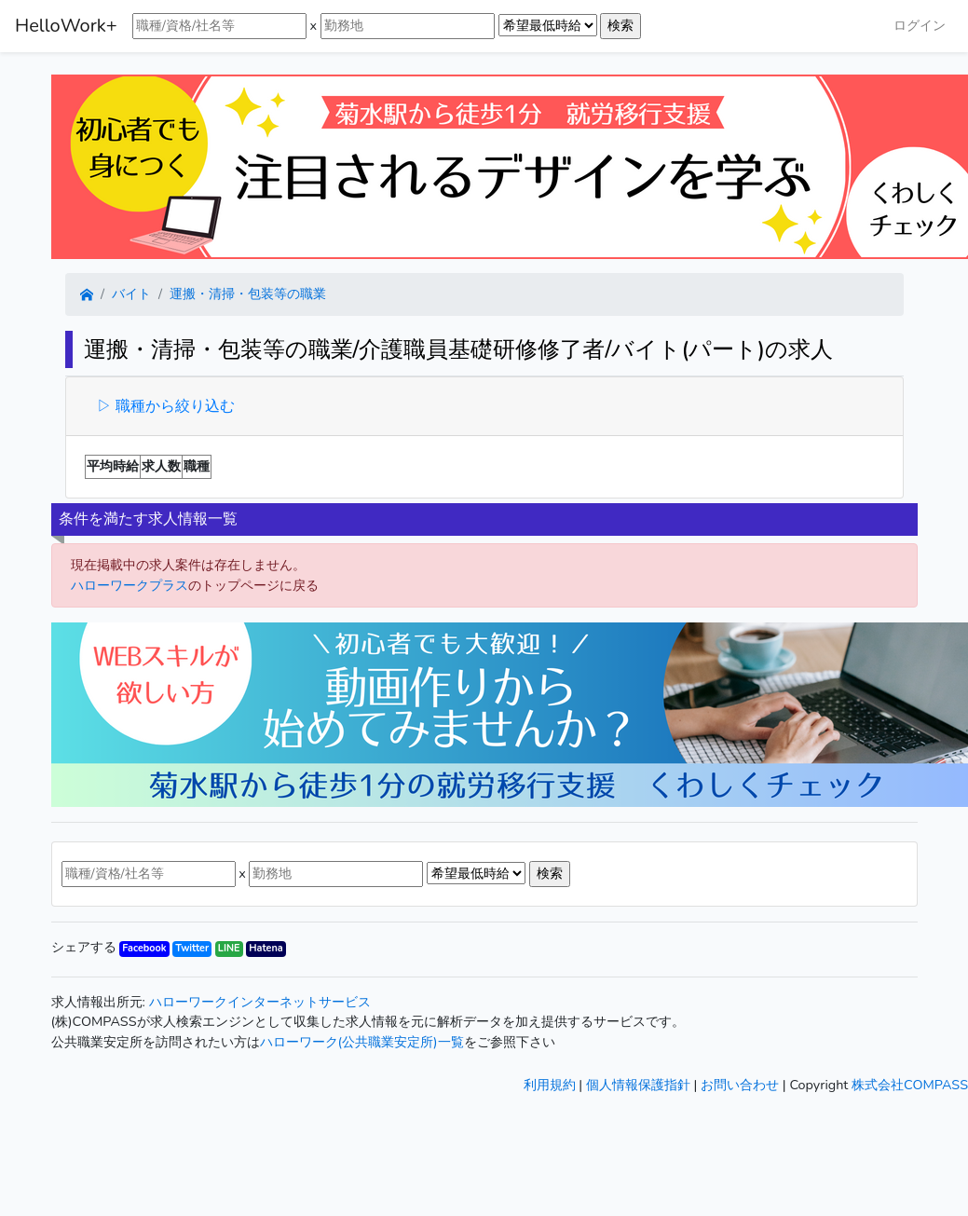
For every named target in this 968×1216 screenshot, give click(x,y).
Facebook (144, 948)
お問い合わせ (740, 1084)
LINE (229, 948)
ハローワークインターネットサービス (260, 1001)
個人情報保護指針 (638, 1084)
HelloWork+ (66, 25)
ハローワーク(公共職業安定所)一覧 (362, 1041)
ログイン (919, 25)
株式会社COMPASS (910, 1084)
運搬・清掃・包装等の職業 (248, 293)
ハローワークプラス (129, 585)
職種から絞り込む (173, 406)
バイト (131, 293)
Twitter (192, 948)
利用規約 (550, 1084)
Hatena (265, 948)
